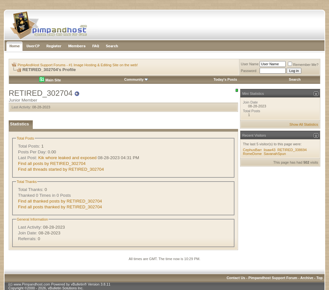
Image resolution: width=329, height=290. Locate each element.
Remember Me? (303, 65)
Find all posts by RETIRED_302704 (51, 163)
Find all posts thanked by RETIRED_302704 (60, 206)
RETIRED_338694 (292, 150)
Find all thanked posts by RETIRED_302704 (60, 201)
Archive (306, 278)
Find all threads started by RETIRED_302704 (61, 169)
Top (319, 278)
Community (136, 79)
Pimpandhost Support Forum (272, 278)
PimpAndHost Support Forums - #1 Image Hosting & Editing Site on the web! (78, 65)
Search (295, 79)
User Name (250, 64)
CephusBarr (252, 150)
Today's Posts (225, 79)
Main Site (50, 80)
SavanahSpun (275, 154)
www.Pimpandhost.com (31, 284)
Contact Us (236, 278)
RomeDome (252, 154)
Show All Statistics (303, 124)
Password (248, 71)
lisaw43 (270, 150)
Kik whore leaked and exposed (67, 157)
